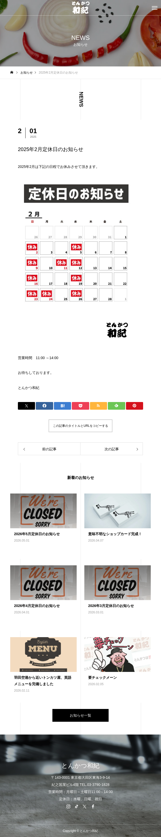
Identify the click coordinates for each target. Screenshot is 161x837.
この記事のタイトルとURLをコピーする (80, 426)
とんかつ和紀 (28, 388)
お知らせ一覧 (80, 715)
